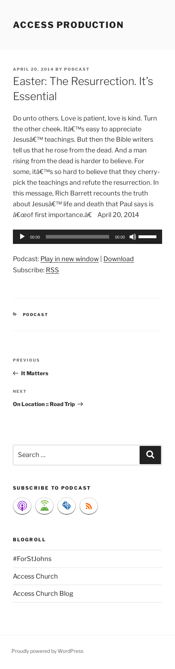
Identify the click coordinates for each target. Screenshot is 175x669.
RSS (52, 270)
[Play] (22, 236)
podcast (77, 69)
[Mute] (132, 236)
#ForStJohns (32, 558)
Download (118, 259)
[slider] (78, 237)
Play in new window (69, 259)
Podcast (36, 314)
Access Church (35, 576)
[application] (87, 237)
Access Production (68, 25)
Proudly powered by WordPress (47, 651)
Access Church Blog (43, 593)
